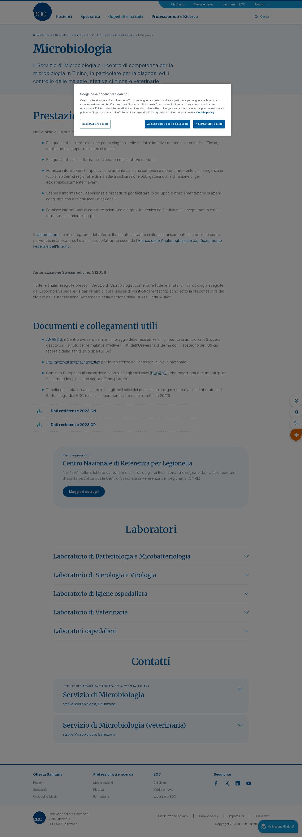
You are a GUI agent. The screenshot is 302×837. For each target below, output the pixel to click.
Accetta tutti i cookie (209, 123)
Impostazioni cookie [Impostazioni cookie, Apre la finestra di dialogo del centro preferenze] (95, 123)
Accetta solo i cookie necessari (167, 123)
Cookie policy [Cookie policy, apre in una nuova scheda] (205, 112)
